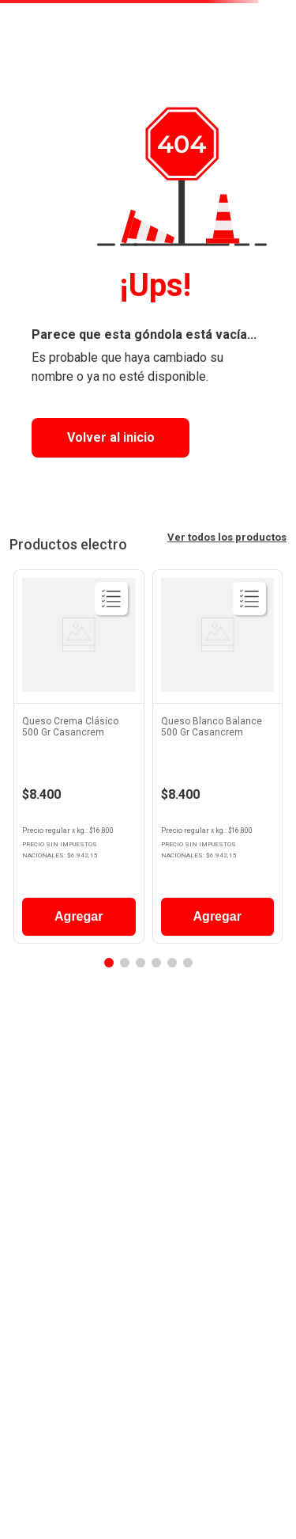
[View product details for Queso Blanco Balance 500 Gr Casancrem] (218, 760)
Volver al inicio (111, 437)
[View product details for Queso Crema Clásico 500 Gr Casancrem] (79, 760)
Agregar (78, 916)
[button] (109, 962)
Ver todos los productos (227, 537)
